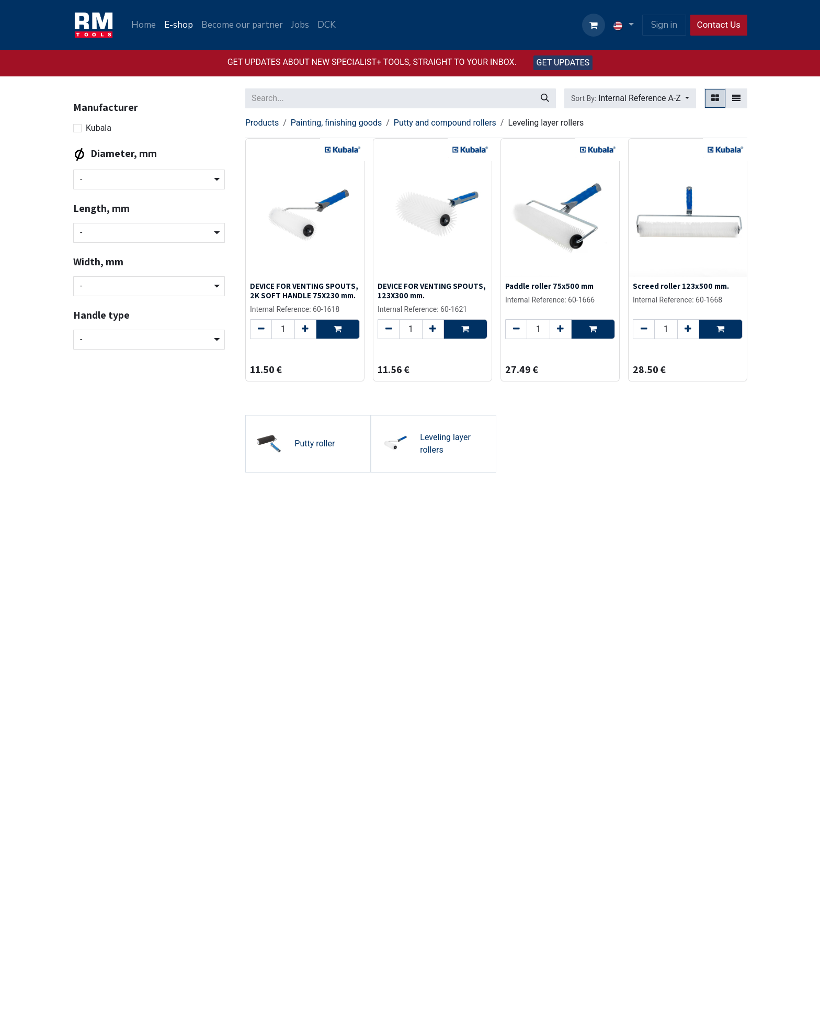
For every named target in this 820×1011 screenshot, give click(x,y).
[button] (630, 98)
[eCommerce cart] (593, 25)
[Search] (545, 98)
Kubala (98, 128)
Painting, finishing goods (336, 123)
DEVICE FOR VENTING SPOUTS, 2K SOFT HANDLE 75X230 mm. (304, 290)
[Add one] (305, 329)
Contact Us (719, 24)
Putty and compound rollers (445, 123)
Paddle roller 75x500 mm (549, 285)
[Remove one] (261, 329)
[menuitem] (143, 25)
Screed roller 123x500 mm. (681, 285)
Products (262, 123)
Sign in (664, 25)
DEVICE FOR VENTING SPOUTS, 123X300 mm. (432, 290)
